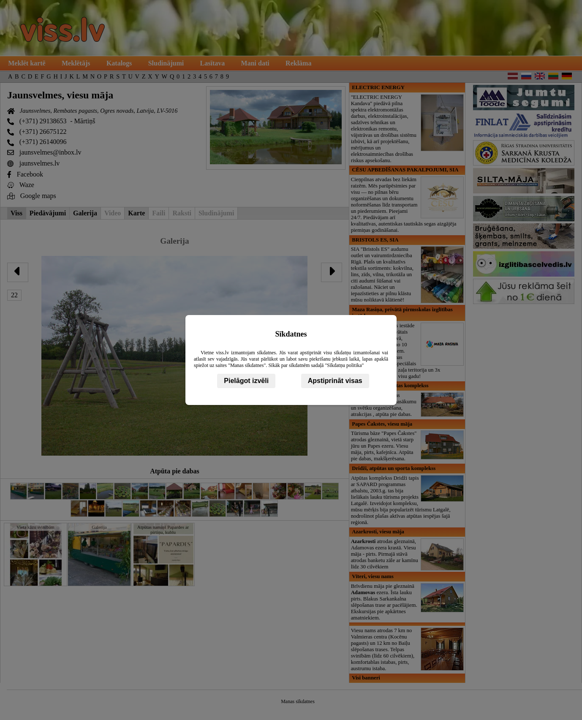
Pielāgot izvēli (246, 380)
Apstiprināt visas (335, 380)
